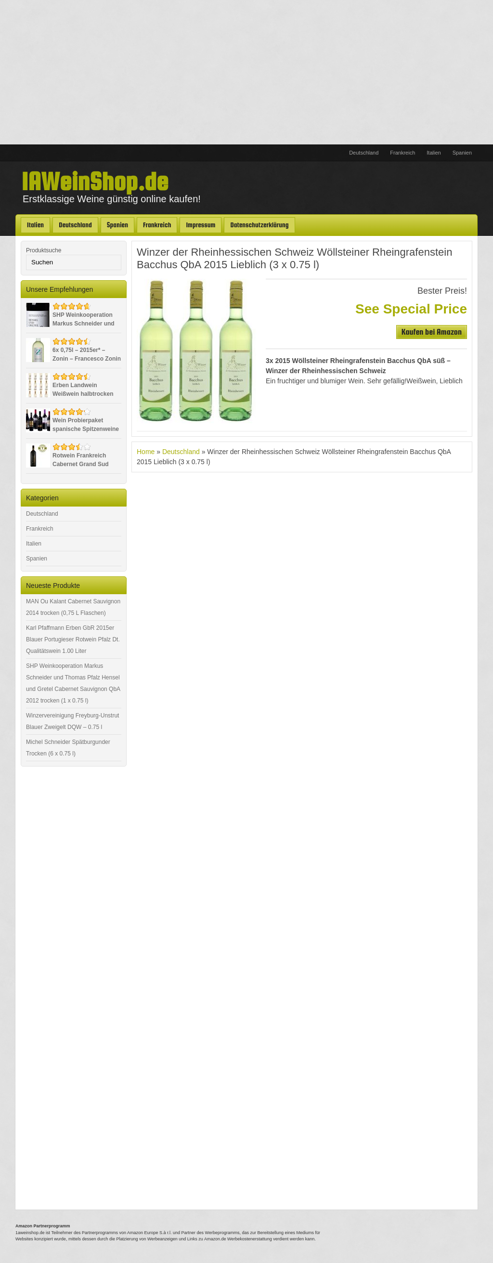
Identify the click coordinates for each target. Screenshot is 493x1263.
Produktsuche (43, 250)
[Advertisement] (246, 72)
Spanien (462, 153)
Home (146, 452)
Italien (434, 153)
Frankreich (402, 153)
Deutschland (363, 153)
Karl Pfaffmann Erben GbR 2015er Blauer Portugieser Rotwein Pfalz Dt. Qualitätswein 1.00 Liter (73, 639)
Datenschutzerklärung (259, 225)
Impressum (200, 225)
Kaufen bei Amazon (432, 332)
